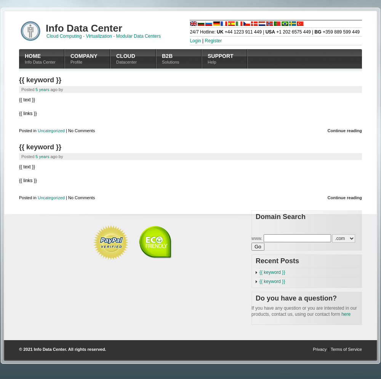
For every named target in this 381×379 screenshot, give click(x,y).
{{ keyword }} (40, 80)
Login (195, 40)
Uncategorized (51, 130)
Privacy (320, 349)
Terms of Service (346, 349)
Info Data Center (50, 349)
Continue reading (345, 130)
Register (213, 40)
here (346, 314)
